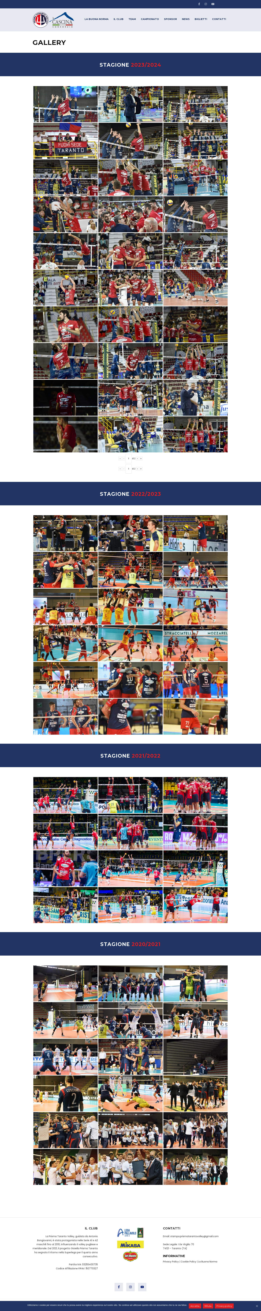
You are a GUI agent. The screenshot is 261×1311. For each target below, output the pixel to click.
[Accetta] (256, 1306)
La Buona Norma (207, 1261)
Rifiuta (208, 1306)
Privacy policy (224, 1306)
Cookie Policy (188, 1261)
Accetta (195, 1306)
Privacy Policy (171, 1261)
